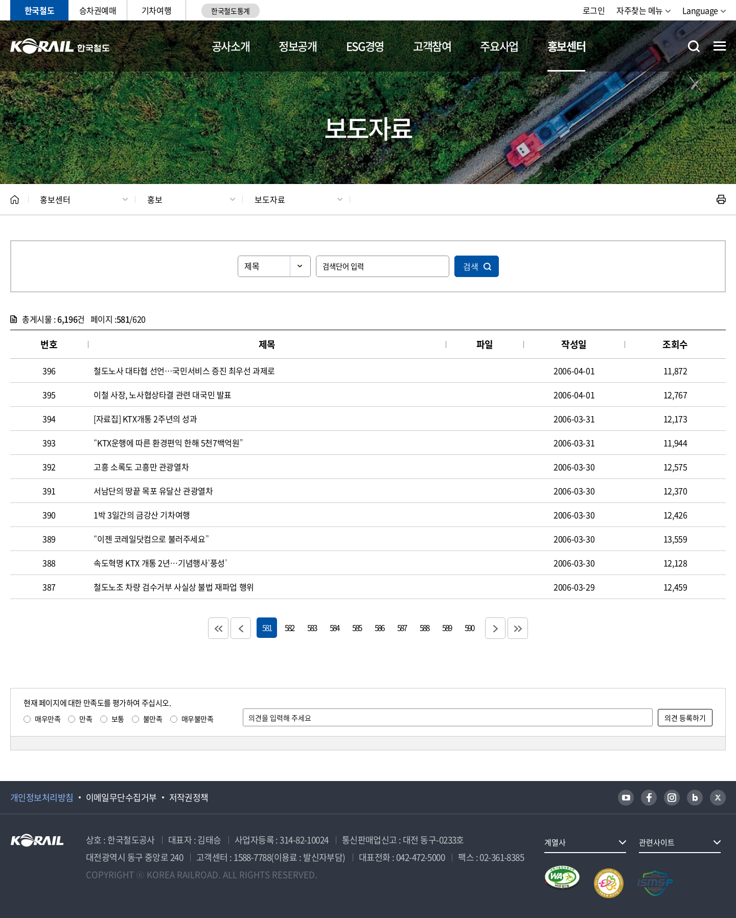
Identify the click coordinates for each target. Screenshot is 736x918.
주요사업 (499, 45)
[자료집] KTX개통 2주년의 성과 (145, 418)
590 (469, 627)
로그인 (594, 10)
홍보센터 (566, 45)
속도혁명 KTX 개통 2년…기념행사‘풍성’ (160, 563)
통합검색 (694, 46)
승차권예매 (98, 10)
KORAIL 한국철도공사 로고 (60, 46)
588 (424, 627)
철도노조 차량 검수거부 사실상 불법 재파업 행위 (174, 587)
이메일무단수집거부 (121, 797)
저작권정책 (189, 797)
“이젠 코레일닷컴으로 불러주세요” (151, 539)
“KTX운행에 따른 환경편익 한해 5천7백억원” (168, 443)
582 (289, 627)
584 (334, 627)
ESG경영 (365, 45)
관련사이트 (657, 842)
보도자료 (270, 199)
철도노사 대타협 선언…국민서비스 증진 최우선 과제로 (184, 370)
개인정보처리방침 (42, 797)
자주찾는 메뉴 (639, 10)
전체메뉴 (720, 46)
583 (311, 627)
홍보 (155, 199)
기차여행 (156, 10)
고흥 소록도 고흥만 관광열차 (141, 467)
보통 (117, 719)
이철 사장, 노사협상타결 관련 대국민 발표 (163, 394)
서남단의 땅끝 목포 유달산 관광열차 (153, 491)
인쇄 (721, 199)
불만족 (153, 719)
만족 (85, 719)
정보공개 (298, 45)
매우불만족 (197, 719)
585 (356, 627)
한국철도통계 (230, 11)
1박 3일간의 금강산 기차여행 (142, 515)
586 (379, 627)
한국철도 (39, 10)
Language (700, 10)
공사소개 (231, 45)
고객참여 (432, 45)
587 (401, 627)
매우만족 (47, 719)
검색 (470, 266)
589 (446, 627)
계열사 (555, 842)
